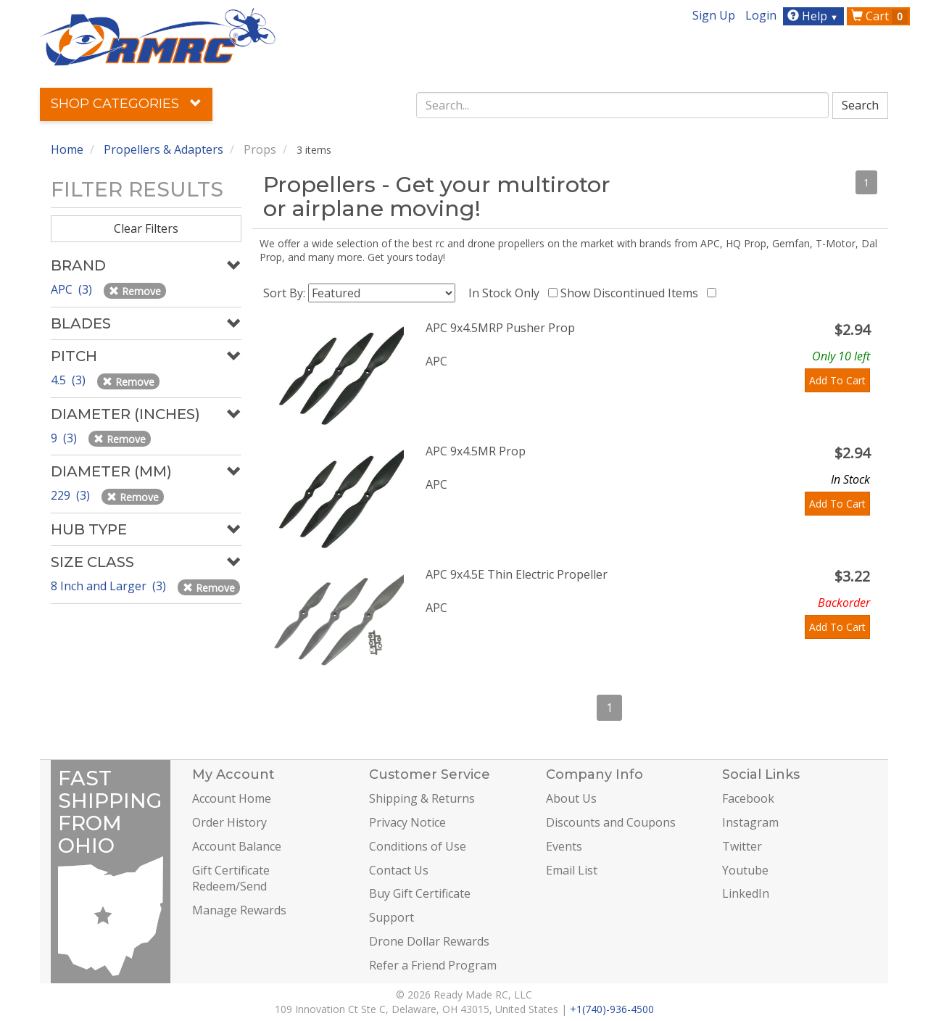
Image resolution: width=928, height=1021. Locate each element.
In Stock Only (506, 293)
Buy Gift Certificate (420, 893)
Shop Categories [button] (126, 104)
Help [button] (814, 16)
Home (67, 149)
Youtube (745, 870)
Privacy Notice (407, 822)
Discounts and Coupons (611, 822)
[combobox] (622, 105)
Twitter (742, 846)
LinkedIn (745, 893)
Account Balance (236, 846)
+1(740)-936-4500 (612, 1009)
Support (391, 917)
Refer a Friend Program (433, 965)
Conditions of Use (417, 846)
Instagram (750, 822)
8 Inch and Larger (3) (110, 586)
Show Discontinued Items (632, 293)
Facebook (748, 798)
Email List (571, 870)
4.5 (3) (69, 380)
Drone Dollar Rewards (429, 941)
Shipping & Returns (422, 798)
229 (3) (72, 495)
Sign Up (713, 15)
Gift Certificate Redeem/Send (231, 878)
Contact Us (398, 870)
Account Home (231, 798)
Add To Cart (837, 380)
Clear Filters (146, 228)
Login (760, 15)
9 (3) (65, 438)
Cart (879, 16)
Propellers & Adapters (163, 149)
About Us (571, 798)
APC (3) (73, 289)
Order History (229, 822)
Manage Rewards (239, 910)
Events (564, 846)
